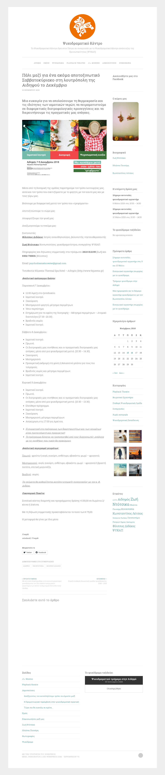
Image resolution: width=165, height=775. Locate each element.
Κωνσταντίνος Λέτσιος (123, 173)
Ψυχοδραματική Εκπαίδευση (126, 420)
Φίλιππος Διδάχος (54, 566)
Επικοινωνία (125, 63)
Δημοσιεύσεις (109, 63)
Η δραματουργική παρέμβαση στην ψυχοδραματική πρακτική (51, 702)
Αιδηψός (26, 566)
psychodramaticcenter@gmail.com (48, 263)
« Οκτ (115, 373)
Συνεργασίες (47, 562)
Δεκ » (121, 373)
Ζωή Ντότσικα (38, 566)
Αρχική (37, 63)
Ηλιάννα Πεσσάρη (121, 165)
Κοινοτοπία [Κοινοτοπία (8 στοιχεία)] (127, 509)
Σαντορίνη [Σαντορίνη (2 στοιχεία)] (130, 522)
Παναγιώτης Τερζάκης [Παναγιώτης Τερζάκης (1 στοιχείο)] (120, 518)
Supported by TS (71, 757)
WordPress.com (54, 757)
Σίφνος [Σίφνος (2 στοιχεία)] (123, 522)
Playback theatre (76, 63)
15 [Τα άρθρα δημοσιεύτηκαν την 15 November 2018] (128, 352)
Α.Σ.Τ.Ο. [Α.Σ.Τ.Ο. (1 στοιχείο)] (115, 500)
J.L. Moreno (94, 63)
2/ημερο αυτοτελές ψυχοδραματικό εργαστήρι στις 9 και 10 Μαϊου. (128, 261)
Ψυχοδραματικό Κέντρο (82, 43)
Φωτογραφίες (28, 736)
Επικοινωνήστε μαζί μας (33, 719)
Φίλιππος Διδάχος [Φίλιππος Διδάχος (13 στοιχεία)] (124, 526)
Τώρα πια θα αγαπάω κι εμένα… (38, 707)
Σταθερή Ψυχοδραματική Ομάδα (127, 403)
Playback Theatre (121, 391)
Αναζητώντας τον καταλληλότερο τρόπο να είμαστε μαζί (49, 696)
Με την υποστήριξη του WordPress (39, 754)
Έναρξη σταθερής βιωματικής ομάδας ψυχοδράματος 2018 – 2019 (85, 581)
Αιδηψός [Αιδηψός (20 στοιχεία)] (124, 499)
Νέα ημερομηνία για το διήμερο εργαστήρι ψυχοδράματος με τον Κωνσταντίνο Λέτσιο (128, 295)
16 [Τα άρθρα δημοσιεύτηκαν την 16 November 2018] (132, 352)
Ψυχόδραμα (58, 63)
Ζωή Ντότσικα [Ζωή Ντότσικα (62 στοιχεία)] (125, 502)
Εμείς (47, 63)
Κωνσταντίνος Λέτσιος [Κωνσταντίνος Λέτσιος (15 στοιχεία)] (128, 513)
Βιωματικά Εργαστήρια (123, 397)
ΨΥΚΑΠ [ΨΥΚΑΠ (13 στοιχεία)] (118, 530)
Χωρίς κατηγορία (120, 414)
